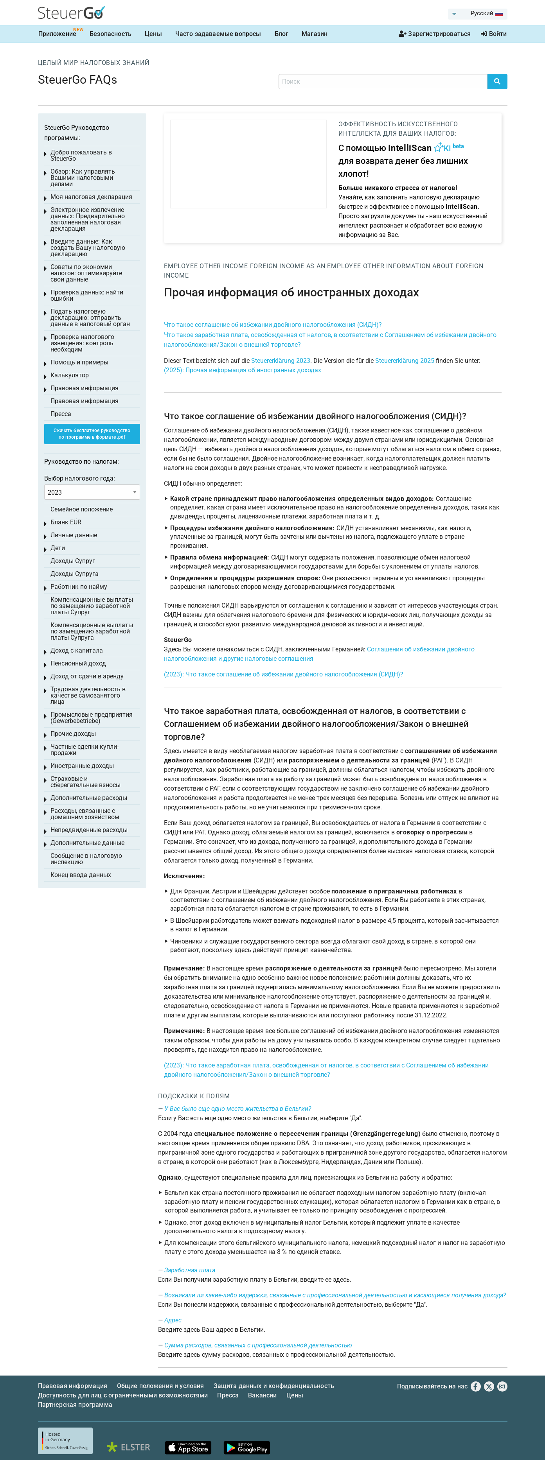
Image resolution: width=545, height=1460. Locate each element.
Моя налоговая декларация (91, 197)
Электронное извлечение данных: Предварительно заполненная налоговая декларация (87, 219)
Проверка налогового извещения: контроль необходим (82, 343)
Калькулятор (69, 375)
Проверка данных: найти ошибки (86, 295)
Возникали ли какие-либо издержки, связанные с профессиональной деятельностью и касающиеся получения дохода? (335, 1295)
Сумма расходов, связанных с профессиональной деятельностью (258, 1345)
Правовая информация (84, 388)
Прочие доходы (73, 733)
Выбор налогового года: (79, 478)
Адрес (173, 1320)
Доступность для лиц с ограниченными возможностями (123, 1395)
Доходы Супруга (74, 574)
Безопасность (110, 34)
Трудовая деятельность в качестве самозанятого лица (88, 695)
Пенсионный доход (78, 663)
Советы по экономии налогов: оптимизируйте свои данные (86, 273)
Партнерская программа (75, 1404)
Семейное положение (81, 509)
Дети (57, 548)
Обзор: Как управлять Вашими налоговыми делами (82, 178)
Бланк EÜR (65, 522)
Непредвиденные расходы (89, 830)
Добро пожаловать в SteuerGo (81, 155)
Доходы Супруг (72, 561)
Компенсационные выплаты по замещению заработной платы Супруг (91, 606)
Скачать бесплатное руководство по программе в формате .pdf (92, 434)
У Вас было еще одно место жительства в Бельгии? (237, 1108)
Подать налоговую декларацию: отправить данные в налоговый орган (90, 318)
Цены (153, 34)
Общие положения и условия (160, 1386)
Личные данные (73, 535)
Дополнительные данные (87, 843)
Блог (282, 34)
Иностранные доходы (82, 765)
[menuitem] (477, 14)
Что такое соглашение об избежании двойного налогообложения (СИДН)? (273, 324)
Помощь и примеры (79, 362)
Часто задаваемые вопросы (218, 34)
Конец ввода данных (80, 875)
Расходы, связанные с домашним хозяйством (84, 814)
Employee (181, 266)
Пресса (60, 414)
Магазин (314, 34)
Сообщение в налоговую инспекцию (86, 859)
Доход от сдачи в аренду (87, 676)
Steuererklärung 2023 (280, 360)
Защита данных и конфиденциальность (274, 1386)
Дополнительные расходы (88, 798)
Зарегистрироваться (435, 34)
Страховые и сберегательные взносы (85, 782)
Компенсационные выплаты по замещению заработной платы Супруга (91, 631)
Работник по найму (78, 586)
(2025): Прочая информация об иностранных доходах (242, 370)
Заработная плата (189, 1270)
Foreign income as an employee (305, 266)
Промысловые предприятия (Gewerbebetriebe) (91, 718)
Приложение (57, 34)
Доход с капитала (76, 650)
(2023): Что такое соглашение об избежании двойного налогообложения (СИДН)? (283, 674)
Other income (224, 266)
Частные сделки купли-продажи (84, 750)
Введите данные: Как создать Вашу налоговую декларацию (87, 248)
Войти (494, 34)
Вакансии (262, 1395)
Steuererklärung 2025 (404, 360)
